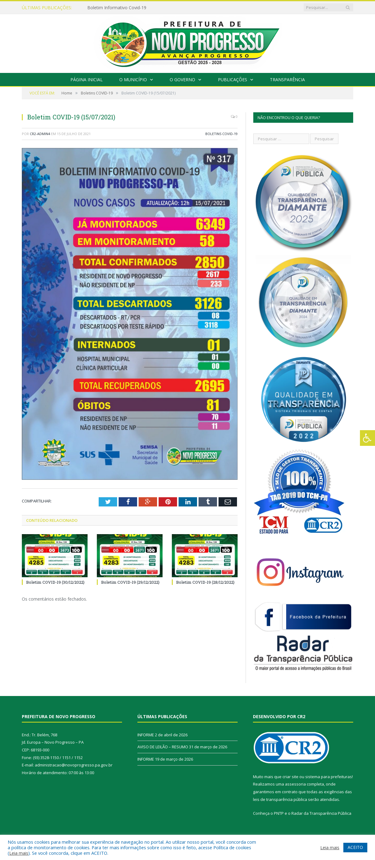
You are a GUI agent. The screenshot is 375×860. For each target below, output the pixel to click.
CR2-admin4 (40, 133)
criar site (290, 776)
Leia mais (18, 853)
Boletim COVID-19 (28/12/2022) (205, 582)
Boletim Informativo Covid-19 (116, 7)
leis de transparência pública (280, 799)
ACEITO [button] (355, 847)
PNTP (279, 813)
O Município (133, 79)
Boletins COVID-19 (221, 133)
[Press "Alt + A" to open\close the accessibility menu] (367, 438)
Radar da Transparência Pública (321, 813)
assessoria (295, 784)
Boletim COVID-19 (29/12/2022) (130, 582)
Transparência (287, 79)
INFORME (145, 735)
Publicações (232, 79)
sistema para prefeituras (328, 776)
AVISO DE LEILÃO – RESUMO (162, 747)
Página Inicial (86, 79)
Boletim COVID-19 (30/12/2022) (55, 582)
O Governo (182, 79)
